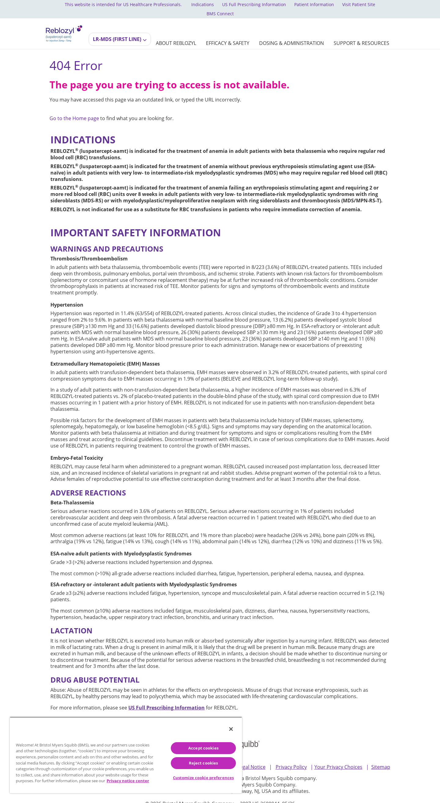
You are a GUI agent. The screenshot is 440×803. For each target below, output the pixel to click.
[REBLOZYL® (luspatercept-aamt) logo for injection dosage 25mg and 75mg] (64, 23)
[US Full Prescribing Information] (166, 698)
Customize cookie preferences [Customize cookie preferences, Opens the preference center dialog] (203, 777)
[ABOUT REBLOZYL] (176, 34)
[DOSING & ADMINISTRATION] (291, 34)
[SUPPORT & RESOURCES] (361, 34)
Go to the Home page (74, 109)
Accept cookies (203, 748)
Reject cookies (203, 763)
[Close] (231, 729)
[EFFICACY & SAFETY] (227, 34)
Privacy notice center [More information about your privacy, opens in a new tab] (128, 780)
